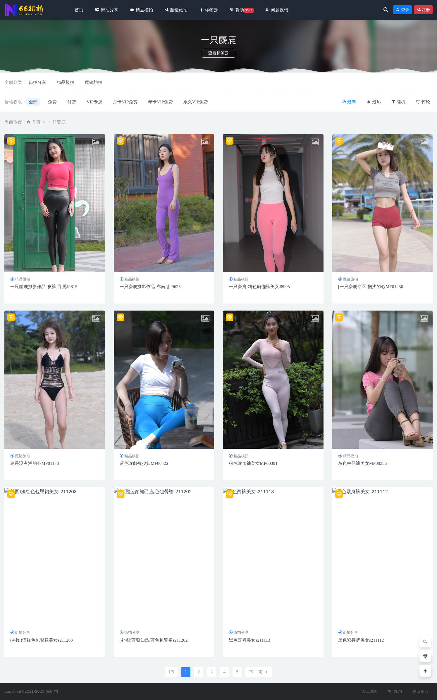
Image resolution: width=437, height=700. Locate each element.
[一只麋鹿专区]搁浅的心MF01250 (370, 286)
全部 (33, 102)
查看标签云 (218, 53)
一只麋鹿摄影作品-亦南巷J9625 (150, 286)
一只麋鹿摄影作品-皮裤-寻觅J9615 (44, 286)
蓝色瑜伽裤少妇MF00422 (144, 463)
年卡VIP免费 (160, 102)
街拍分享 (37, 82)
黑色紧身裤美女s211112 (361, 640)
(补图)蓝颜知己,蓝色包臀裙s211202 (154, 640)
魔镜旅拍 (93, 82)
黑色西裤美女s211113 (249, 640)
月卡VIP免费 (125, 102)
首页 (79, 10)
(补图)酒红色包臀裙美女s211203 (41, 640)
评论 (423, 102)
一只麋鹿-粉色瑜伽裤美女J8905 (259, 286)
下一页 (259, 672)
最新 (349, 102)
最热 (374, 102)
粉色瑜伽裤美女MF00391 (253, 463)
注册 (423, 10)
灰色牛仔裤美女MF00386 (362, 463)
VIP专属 (94, 102)
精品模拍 (65, 82)
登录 (402, 10)
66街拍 (52, 691)
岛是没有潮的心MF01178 (34, 463)
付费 (71, 102)
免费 (52, 102)
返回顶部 (420, 691)
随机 (398, 102)
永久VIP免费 (195, 102)
